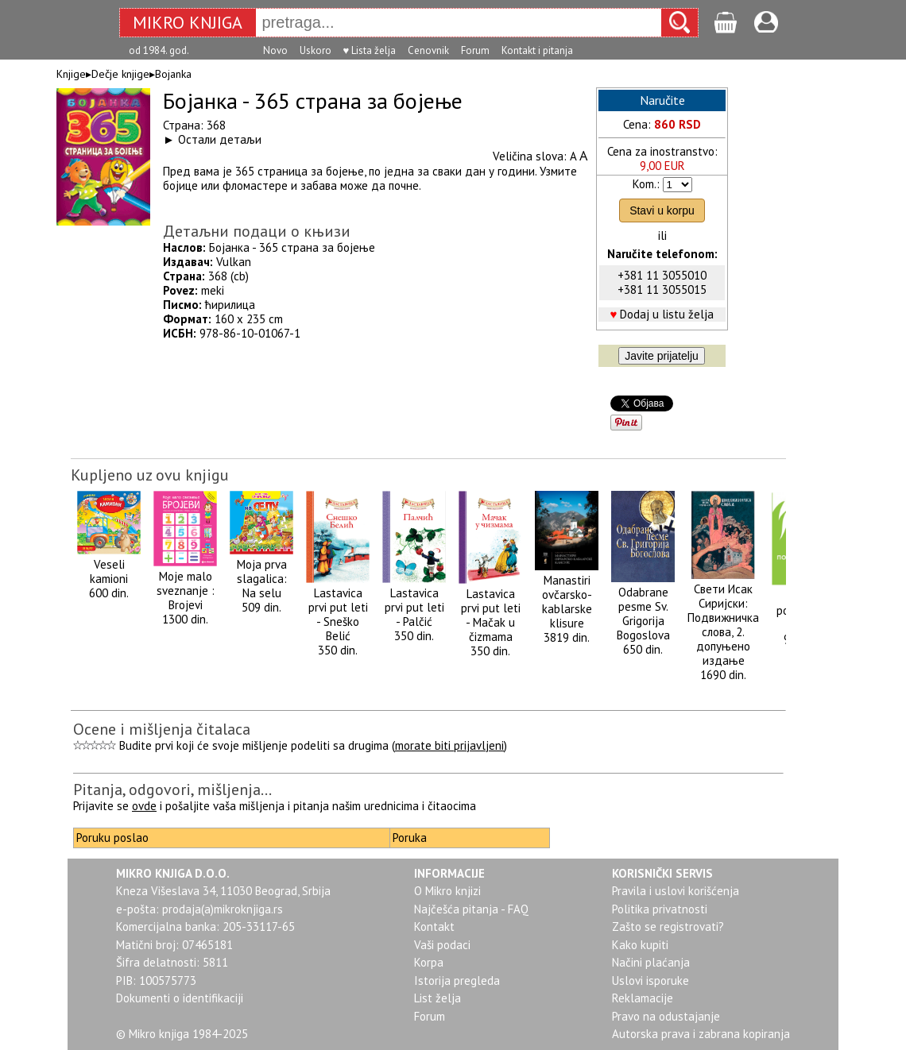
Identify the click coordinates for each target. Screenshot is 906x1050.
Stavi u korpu (662, 210)
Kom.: (646, 183)
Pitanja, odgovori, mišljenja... (172, 789)
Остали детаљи (219, 139)
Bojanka (173, 74)
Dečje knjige (120, 74)
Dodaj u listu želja (667, 314)
